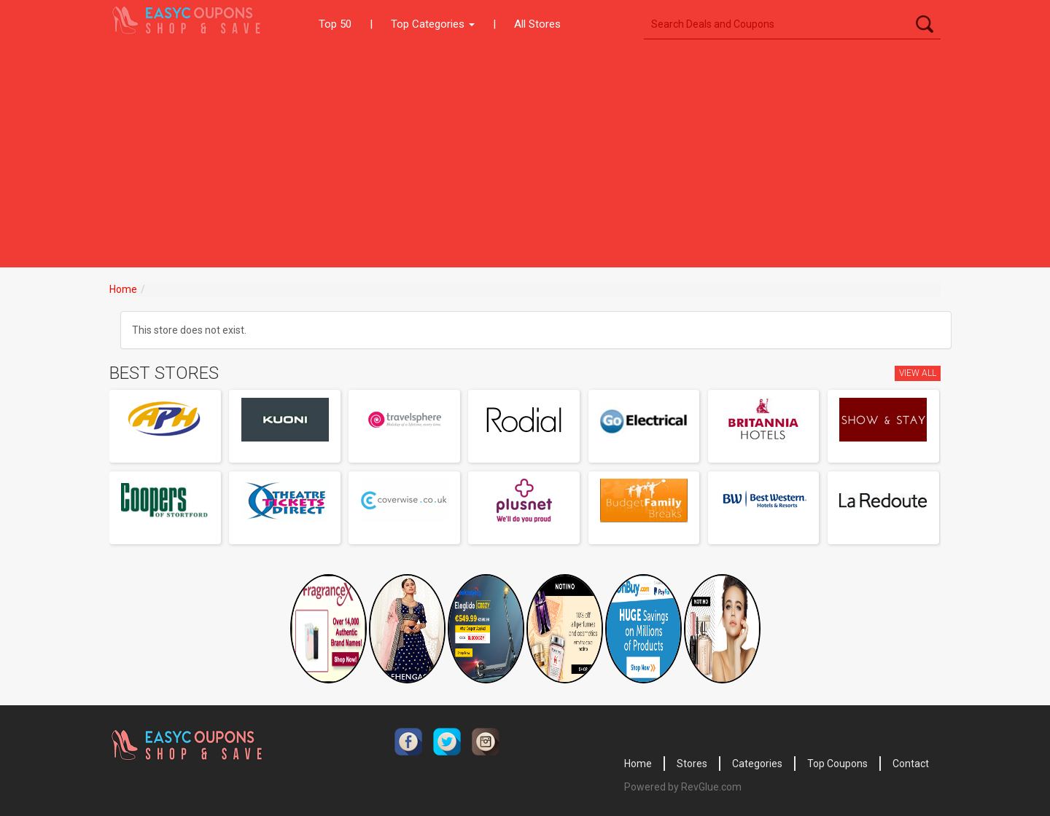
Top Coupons (837, 763)
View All (917, 373)
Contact (910, 763)
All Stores (537, 24)
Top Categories (433, 24)
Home (123, 289)
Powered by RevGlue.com (683, 787)
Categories (757, 763)
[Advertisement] (525, 158)
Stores (692, 763)
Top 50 (335, 24)
